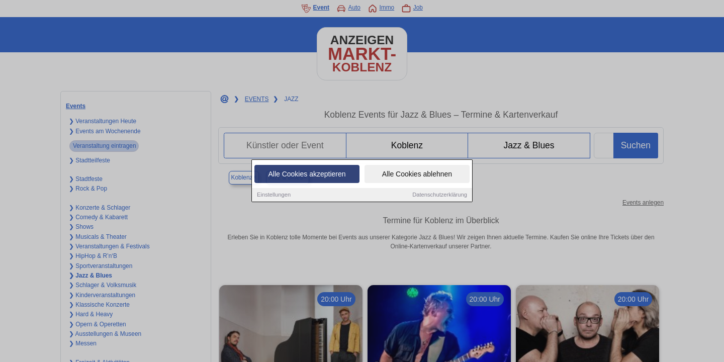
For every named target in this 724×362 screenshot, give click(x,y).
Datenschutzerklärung (439, 195)
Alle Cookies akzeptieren (306, 174)
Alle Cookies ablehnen (417, 174)
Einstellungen (274, 195)
